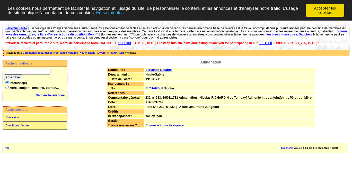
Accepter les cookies (325, 10)
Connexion (12, 117)
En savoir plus (110, 12)
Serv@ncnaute (16, 28)
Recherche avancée (50, 95)
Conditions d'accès (17, 125)
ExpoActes (287, 148)
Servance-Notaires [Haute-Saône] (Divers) (80, 52)
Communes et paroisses (37, 52)
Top (7, 148)
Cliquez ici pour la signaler (164, 125)
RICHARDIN (116, 52)
